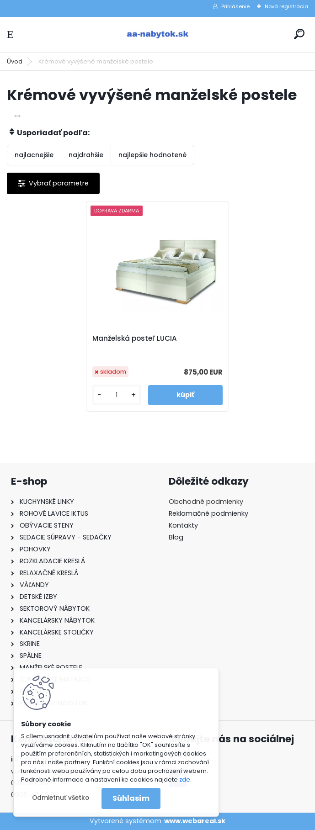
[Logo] (158, 34)
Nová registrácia (286, 6)
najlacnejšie (34, 154)
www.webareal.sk (194, 820)
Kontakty (183, 525)
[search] (299, 34)
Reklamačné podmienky (208, 513)
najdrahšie (86, 154)
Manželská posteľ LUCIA (134, 338)
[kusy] (116, 395)
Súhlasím (130, 798)
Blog (176, 537)
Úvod (14, 61)
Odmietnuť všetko (60, 797)
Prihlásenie (235, 6)
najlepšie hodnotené (152, 154)
